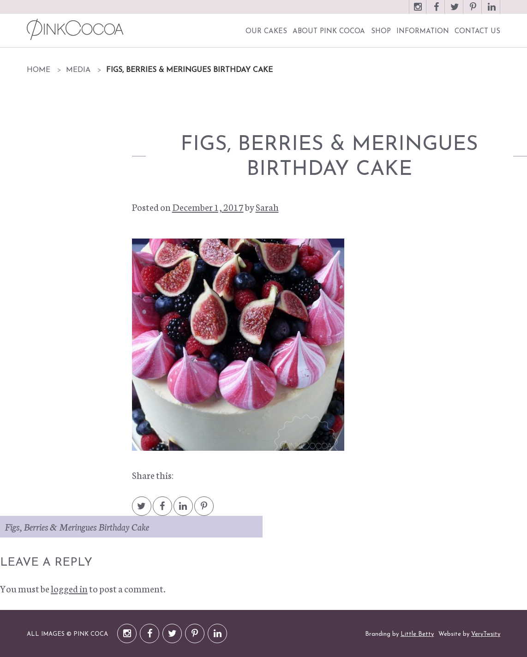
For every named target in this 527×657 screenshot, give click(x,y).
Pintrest (204, 510)
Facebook (436, 11)
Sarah (267, 206)
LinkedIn (491, 11)
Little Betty (417, 634)
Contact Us (477, 31)
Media (78, 70)
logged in (69, 588)
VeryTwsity (485, 634)
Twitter (454, 11)
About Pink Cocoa (329, 31)
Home (38, 70)
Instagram (417, 11)
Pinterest (473, 11)
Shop (381, 31)
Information (422, 31)
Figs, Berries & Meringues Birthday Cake (77, 526)
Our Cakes (266, 31)
